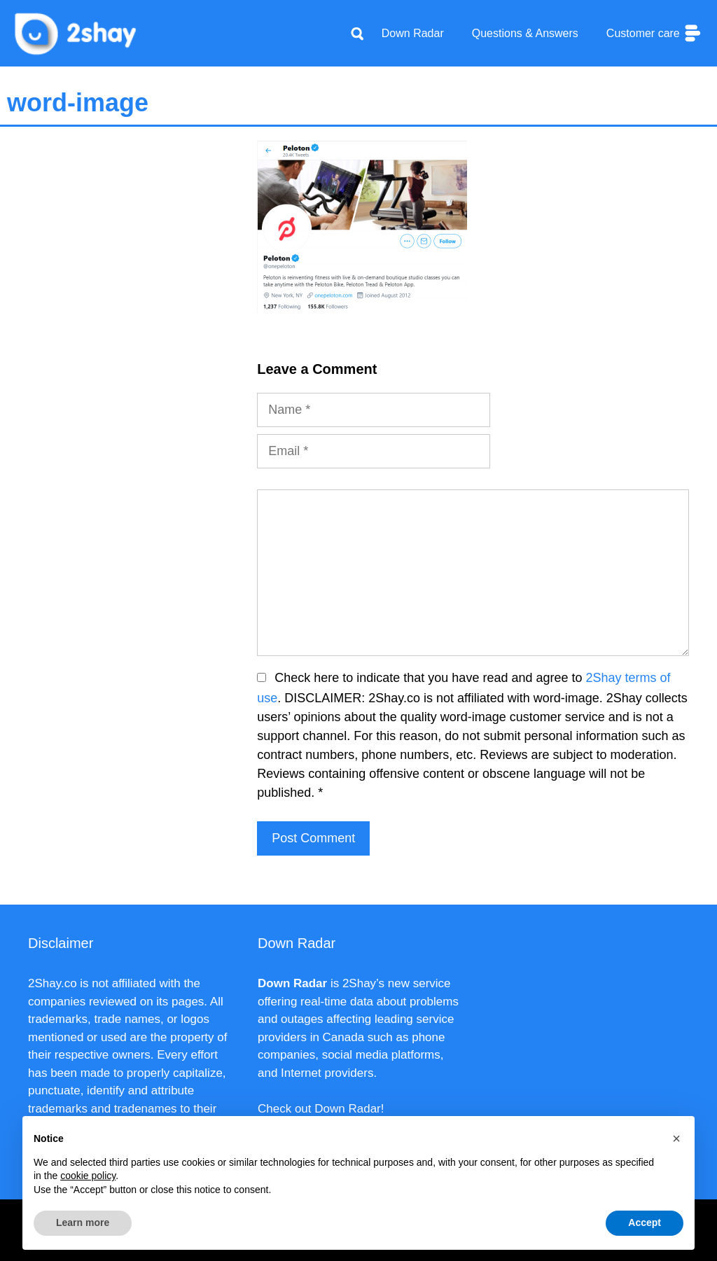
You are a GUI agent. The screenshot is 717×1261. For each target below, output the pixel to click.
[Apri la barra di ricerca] (357, 34)
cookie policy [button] (88, 1175)
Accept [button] (644, 1222)
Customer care (654, 33)
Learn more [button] (82, 1222)
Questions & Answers (525, 33)
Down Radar (413, 33)
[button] (676, 1138)
